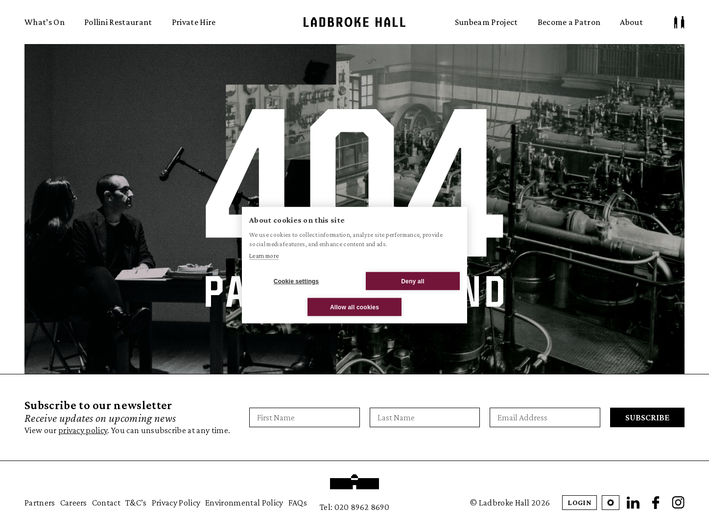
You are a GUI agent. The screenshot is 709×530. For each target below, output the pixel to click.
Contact (106, 502)
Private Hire (194, 22)
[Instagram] (678, 502)
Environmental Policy (244, 502)
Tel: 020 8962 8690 (354, 507)
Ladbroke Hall (354, 22)
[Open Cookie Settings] (610, 502)
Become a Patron (569, 22)
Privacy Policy (176, 502)
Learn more (264, 255)
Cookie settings (296, 280)
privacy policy (82, 430)
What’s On (44, 22)
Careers (73, 502)
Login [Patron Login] (579, 502)
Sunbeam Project (486, 22)
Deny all (413, 280)
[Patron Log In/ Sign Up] (679, 22)
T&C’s (136, 502)
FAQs (297, 502)
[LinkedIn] (633, 502)
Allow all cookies (354, 306)
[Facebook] (655, 502)
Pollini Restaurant (118, 22)
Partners (39, 502)
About (631, 22)
